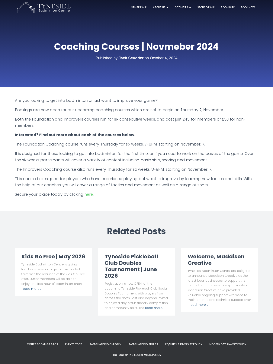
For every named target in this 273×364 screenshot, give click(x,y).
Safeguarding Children (105, 344)
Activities (183, 7)
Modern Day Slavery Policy (227, 344)
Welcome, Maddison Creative (216, 260)
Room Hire (228, 7)
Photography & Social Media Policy (136, 355)
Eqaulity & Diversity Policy (183, 344)
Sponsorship (206, 7)
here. (89, 194)
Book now (248, 7)
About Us (160, 7)
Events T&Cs (73, 344)
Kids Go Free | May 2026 (53, 256)
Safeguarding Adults (143, 344)
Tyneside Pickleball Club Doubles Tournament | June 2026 (131, 266)
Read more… (31, 289)
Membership (139, 7)
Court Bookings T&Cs (42, 344)
